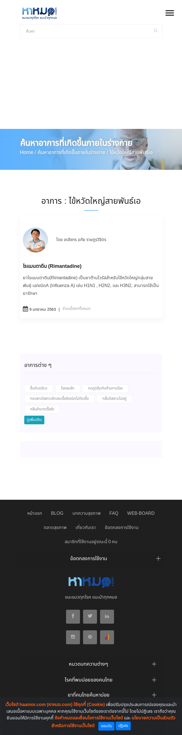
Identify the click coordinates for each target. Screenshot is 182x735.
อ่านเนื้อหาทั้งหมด (76, 309)
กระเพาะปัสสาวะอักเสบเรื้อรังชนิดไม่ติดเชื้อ (59, 398)
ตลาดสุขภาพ (55, 528)
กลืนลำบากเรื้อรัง (42, 409)
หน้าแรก (34, 513)
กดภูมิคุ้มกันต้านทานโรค (105, 388)
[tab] (91, 560)
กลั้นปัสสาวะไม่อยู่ (114, 398)
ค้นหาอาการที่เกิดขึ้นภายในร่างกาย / (73, 152)
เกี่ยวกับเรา (86, 528)
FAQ (114, 513)
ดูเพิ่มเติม (34, 420)
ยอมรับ (106, 726)
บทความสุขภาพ (86, 513)
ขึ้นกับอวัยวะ (38, 388)
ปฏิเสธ (123, 726)
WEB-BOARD (141, 513)
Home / (28, 152)
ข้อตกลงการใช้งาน (122, 528)
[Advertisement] (91, 87)
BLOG (57, 513)
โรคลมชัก (67, 388)
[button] (169, 12)
